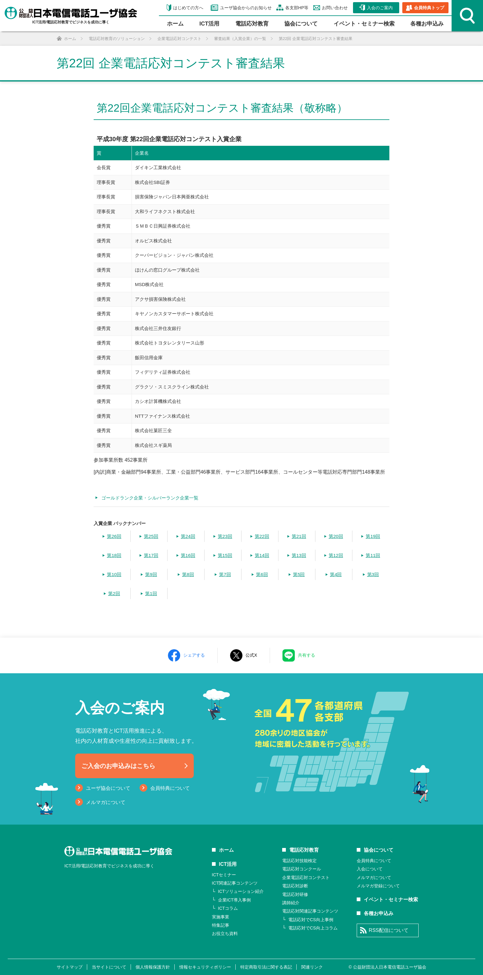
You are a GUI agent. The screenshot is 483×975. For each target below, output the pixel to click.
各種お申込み (427, 24)
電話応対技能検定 (299, 860)
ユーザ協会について (108, 788)
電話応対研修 (295, 894)
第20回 (336, 536)
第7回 (225, 574)
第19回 (373, 536)
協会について (301, 24)
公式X (251, 655)
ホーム (175, 24)
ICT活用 (228, 864)
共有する (306, 655)
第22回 (262, 536)
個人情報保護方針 (153, 967)
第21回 (299, 536)
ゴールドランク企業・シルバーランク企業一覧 (149, 497)
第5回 (299, 574)
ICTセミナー (224, 874)
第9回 (151, 574)
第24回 (188, 536)
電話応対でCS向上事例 (310, 919)
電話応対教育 (252, 24)
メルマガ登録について (378, 885)
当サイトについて (109, 967)
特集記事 (220, 925)
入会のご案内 (380, 7)
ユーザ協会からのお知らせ (245, 7)
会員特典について (170, 788)
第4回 (336, 574)
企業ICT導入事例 (234, 899)
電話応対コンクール (301, 868)
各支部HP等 (296, 7)
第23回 (225, 536)
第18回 (114, 555)
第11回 (373, 555)
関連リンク (312, 967)
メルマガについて (105, 802)
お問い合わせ (334, 7)
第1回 (151, 593)
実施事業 (220, 916)
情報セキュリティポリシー (205, 967)
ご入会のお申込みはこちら (118, 765)
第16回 (188, 555)
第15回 (225, 555)
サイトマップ (70, 967)
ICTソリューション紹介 (241, 891)
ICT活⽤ (209, 24)
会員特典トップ (429, 7)
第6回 (262, 574)
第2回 (114, 593)
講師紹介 (290, 902)
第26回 (114, 536)
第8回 (188, 574)
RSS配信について (388, 930)
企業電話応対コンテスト (306, 877)
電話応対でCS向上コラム (312, 927)
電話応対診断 (295, 885)
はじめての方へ (188, 7)
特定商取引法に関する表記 (266, 967)
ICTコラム (228, 908)
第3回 (373, 574)
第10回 (114, 574)
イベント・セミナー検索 (364, 24)
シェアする (194, 655)
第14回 (262, 555)
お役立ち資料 (225, 933)
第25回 (151, 536)
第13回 (299, 555)
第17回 (151, 555)
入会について (370, 868)
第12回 (336, 555)
